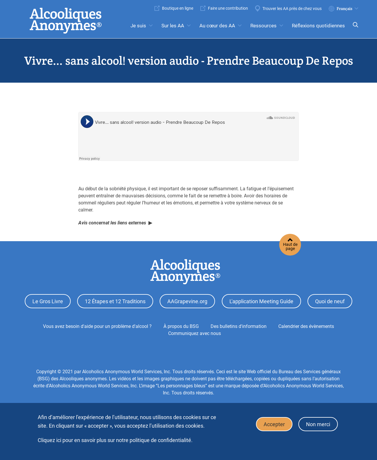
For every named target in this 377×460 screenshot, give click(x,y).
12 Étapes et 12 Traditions (115, 301)
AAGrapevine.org (187, 301)
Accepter (274, 424)
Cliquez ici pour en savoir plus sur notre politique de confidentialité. (115, 440)
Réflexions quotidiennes (318, 26)
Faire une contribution (228, 8)
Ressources (263, 26)
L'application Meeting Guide (261, 301)
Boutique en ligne (177, 8)
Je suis (138, 26)
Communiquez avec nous (194, 333)
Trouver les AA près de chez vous (292, 8)
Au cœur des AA (217, 26)
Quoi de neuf (330, 301)
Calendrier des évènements (306, 326)
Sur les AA (172, 26)
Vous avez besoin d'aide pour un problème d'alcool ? (97, 326)
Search (353, 28)
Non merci (318, 424)
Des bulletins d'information (239, 326)
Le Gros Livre (47, 301)
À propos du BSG (181, 326)
